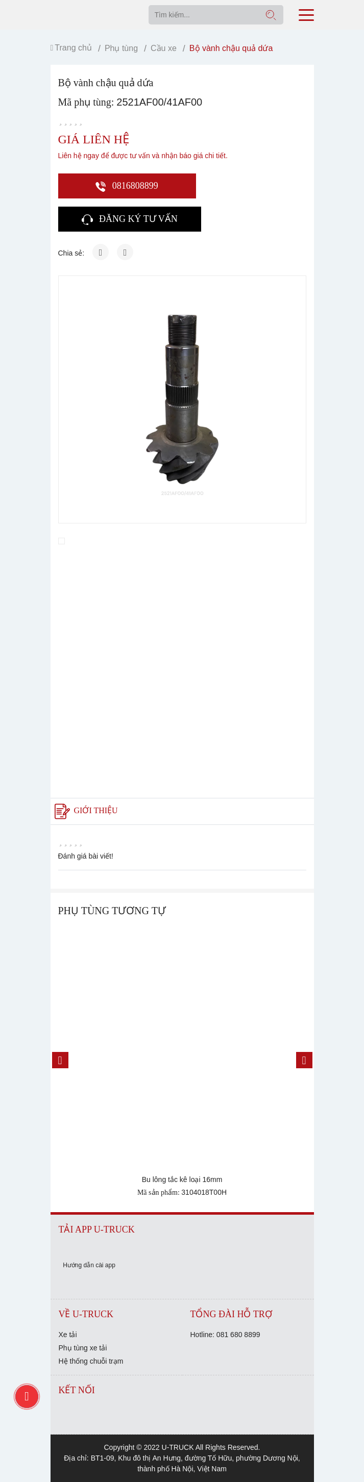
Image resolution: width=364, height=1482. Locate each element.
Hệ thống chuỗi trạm (91, 1361)
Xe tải (68, 1334)
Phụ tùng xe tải (83, 1348)
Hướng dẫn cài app (89, 1265)
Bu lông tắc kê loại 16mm (182, 1179)
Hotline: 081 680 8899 (225, 1334)
